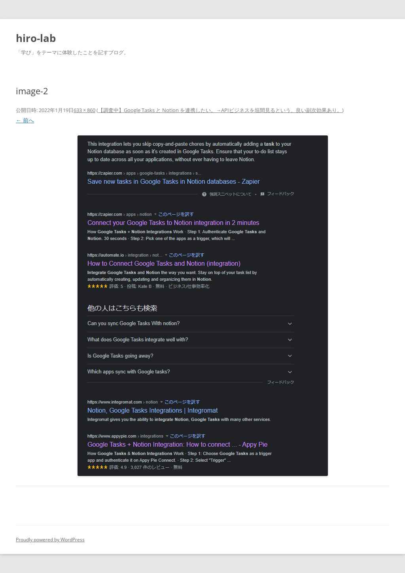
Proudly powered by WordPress (50, 539)
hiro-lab (36, 38)
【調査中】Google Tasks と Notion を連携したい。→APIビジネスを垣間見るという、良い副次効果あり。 (220, 110)
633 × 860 (84, 110)
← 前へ (25, 120)
